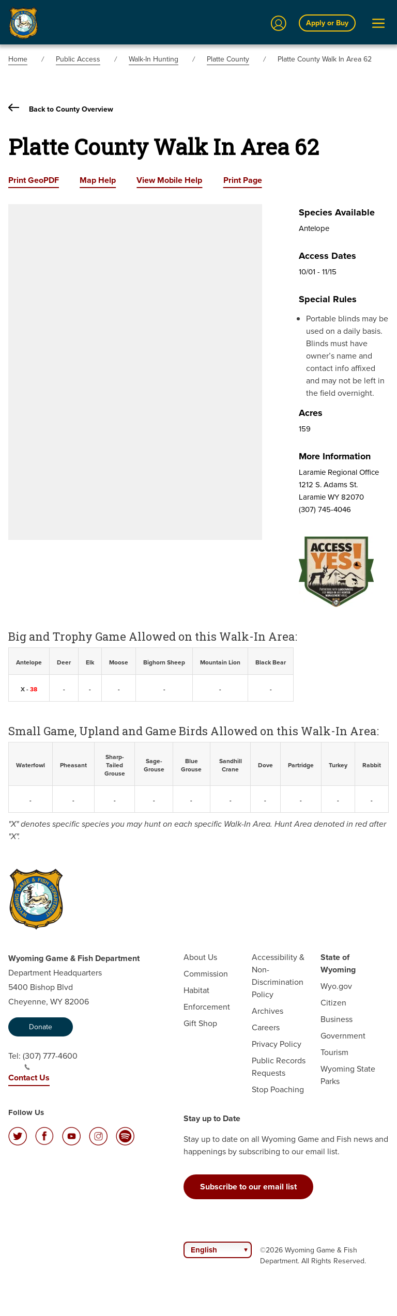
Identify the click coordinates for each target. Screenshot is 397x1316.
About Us (200, 957)
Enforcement (207, 1007)
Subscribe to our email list (248, 1187)
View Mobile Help (169, 180)
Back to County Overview (60, 109)
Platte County (228, 59)
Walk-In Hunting (153, 59)
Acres (311, 413)
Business (336, 1019)
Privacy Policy (276, 1044)
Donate (40, 1026)
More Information (335, 456)
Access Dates (327, 255)
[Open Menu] (378, 23)
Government (342, 1036)
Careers (266, 1027)
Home (17, 59)
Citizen (333, 1003)
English (204, 1250)
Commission (206, 974)
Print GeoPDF (33, 180)
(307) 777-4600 (50, 1060)
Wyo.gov (336, 986)
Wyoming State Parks (347, 1075)
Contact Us (29, 1077)
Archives (267, 1011)
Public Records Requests (279, 1067)
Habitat (196, 990)
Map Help (98, 180)
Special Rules (328, 299)
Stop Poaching (278, 1089)
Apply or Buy (327, 23)
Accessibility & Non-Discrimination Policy (278, 975)
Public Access (78, 59)
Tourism (334, 1052)
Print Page (242, 180)
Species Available (337, 212)
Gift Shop (200, 1023)
